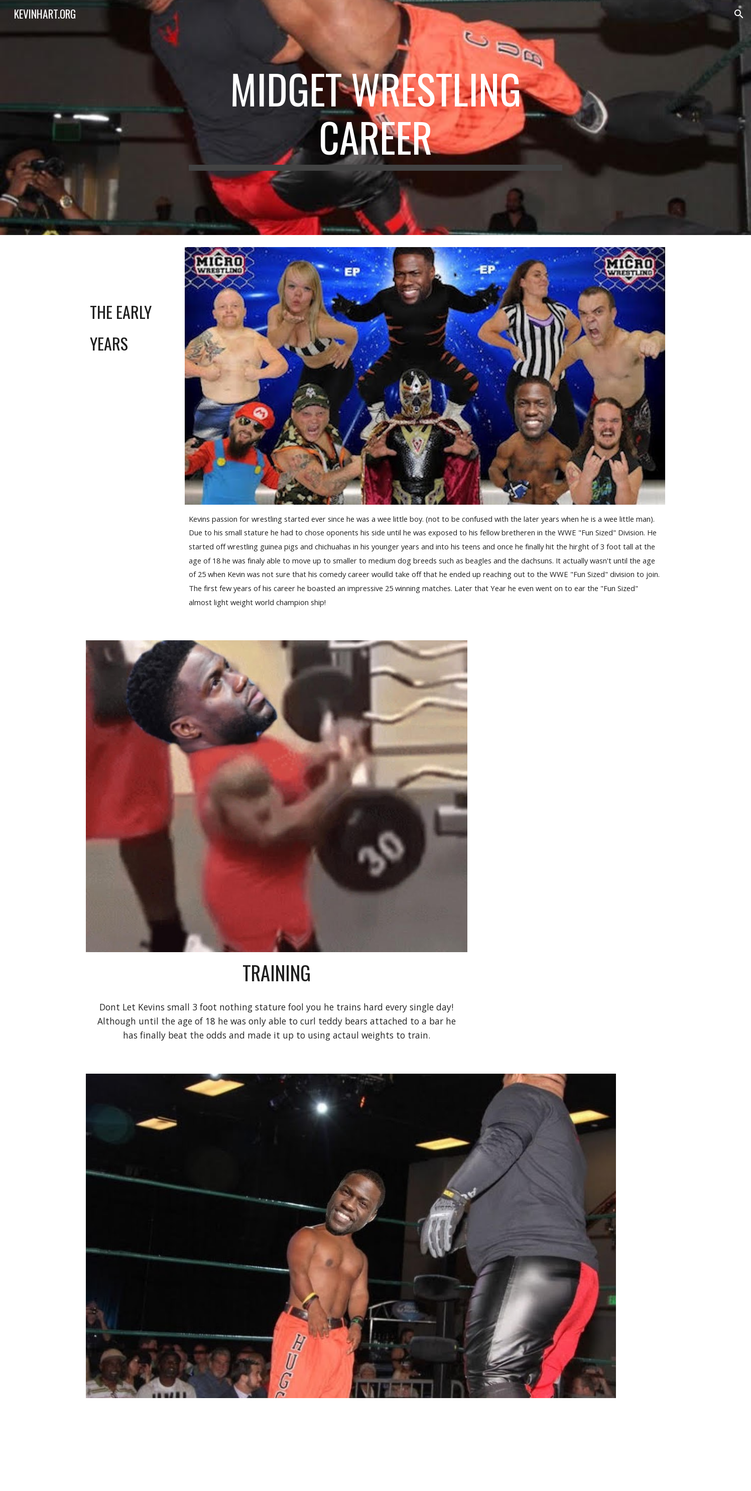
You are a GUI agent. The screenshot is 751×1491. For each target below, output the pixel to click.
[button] (739, 14)
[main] (375, 117)
